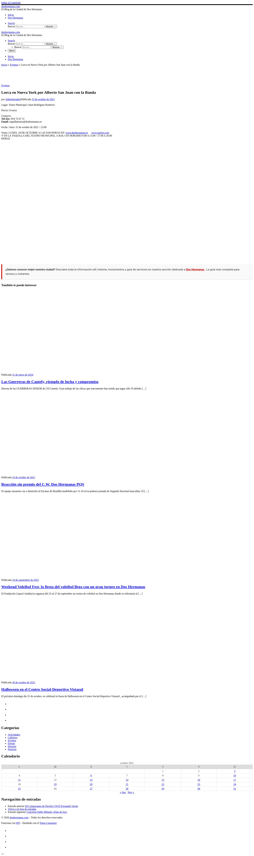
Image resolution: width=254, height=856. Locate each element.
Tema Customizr (48, 823)
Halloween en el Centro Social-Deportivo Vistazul (42, 689)
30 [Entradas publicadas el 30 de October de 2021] (198, 788)
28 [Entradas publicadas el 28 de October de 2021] (127, 788)
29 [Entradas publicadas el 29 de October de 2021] (163, 788)
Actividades (14, 734)
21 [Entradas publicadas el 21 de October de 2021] (127, 784)
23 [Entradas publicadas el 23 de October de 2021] (198, 784)
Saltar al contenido (11, 2)
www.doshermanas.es (77, 132)
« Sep (123, 792)
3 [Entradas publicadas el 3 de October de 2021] (234, 771)
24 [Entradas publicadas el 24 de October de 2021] (234, 784)
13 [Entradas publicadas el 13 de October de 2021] (91, 780)
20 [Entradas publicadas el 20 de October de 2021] (91, 784)
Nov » (131, 792)
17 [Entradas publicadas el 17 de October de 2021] (234, 780)
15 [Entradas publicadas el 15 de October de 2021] (163, 780)
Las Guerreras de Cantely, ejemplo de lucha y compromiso (49, 382)
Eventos (14, 64)
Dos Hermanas (195, 269)
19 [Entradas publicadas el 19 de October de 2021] (55, 784)
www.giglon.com (100, 132)
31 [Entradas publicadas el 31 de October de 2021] (234, 788)
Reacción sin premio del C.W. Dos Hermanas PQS (42, 484)
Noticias (12, 749)
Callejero (12, 737)
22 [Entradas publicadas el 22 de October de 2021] (163, 784)
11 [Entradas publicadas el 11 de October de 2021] (19, 780)
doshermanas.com (19, 817)
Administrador (12, 99)
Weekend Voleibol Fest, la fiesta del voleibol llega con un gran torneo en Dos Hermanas (73, 587)
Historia (12, 746)
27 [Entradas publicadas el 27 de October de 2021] (91, 788)
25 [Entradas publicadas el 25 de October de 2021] (19, 788)
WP (18, 823)
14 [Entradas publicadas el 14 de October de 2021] (127, 780)
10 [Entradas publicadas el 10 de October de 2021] (234, 775)
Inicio (4, 64)
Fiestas (11, 743)
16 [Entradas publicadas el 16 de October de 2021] (198, 780)
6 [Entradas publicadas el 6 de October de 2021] (91, 775)
